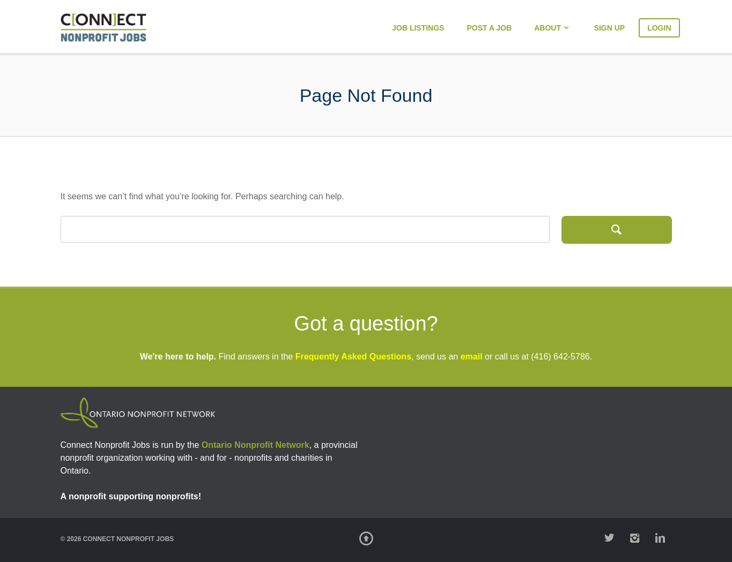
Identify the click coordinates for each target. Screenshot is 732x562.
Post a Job (489, 28)
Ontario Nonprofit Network (255, 444)
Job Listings (418, 28)
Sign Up (609, 28)
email (472, 356)
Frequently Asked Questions (353, 356)
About (547, 28)
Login (659, 28)
